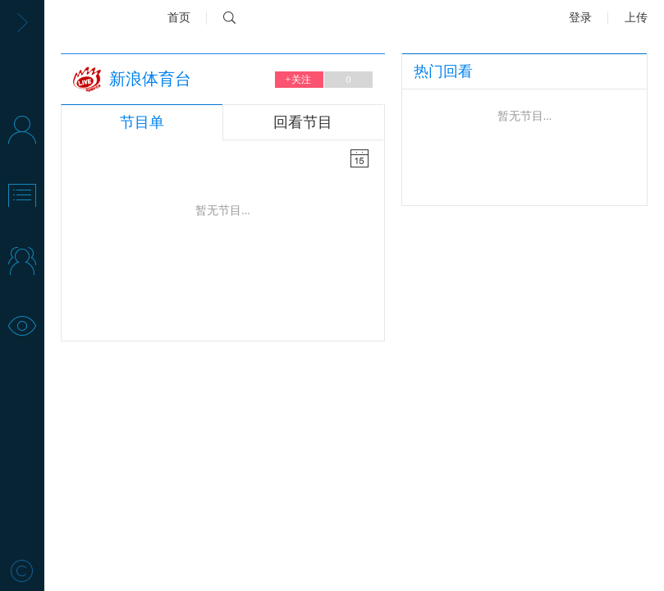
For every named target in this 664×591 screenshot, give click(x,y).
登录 (580, 17)
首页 (178, 17)
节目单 (142, 122)
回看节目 (302, 122)
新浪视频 (102, 18)
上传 (636, 17)
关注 (299, 79)
